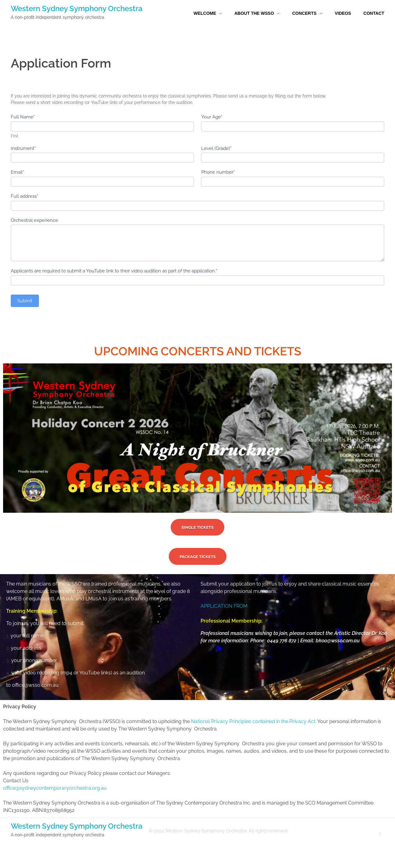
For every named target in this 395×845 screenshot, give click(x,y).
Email (17, 172)
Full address (24, 196)
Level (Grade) (216, 148)
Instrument (23, 148)
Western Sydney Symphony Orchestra (77, 8)
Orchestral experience (34, 220)
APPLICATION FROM (224, 606)
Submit (24, 301)
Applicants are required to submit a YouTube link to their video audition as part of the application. (114, 271)
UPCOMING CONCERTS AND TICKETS (197, 351)
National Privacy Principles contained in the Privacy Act (253, 721)
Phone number (218, 172)
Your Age (211, 117)
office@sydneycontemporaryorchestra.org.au (55, 788)
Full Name (23, 117)
